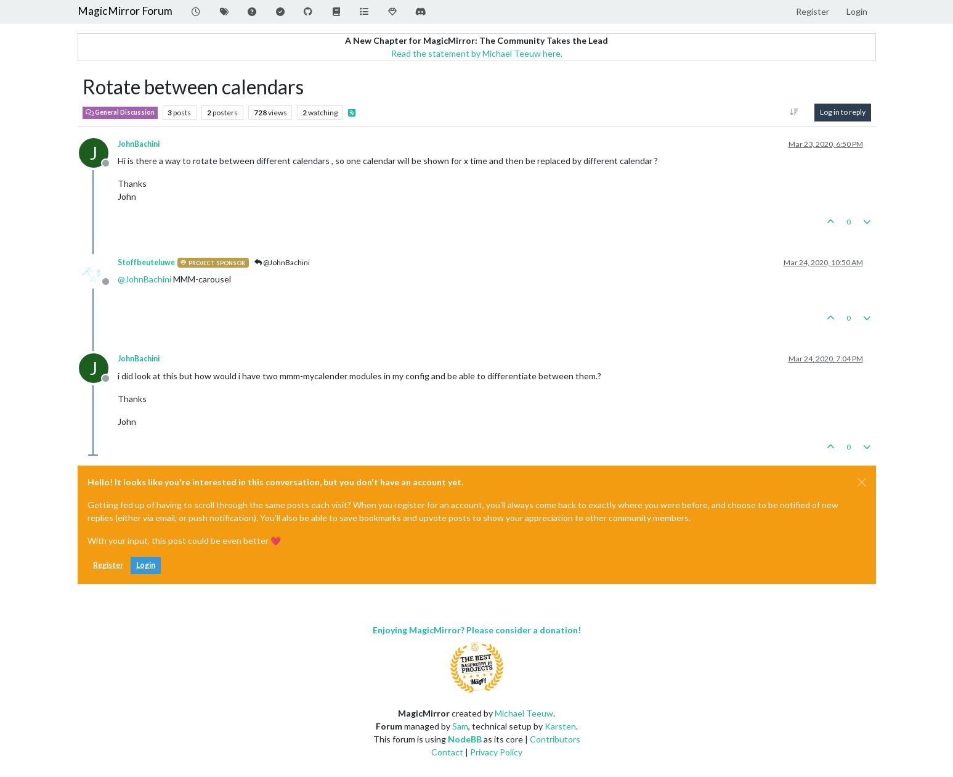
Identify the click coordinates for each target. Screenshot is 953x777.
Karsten (560, 726)
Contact (447, 752)
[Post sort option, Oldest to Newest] (794, 112)
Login (145, 565)
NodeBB (465, 739)
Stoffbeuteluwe (146, 262)
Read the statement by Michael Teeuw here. (476, 53)
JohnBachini (139, 144)
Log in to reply (843, 112)
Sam (460, 726)
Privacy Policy (496, 752)
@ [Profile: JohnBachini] (144, 279)
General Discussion (120, 112)
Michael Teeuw (524, 713)
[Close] (862, 482)
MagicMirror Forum (125, 10)
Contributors (555, 739)
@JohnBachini (282, 262)
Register (108, 565)
